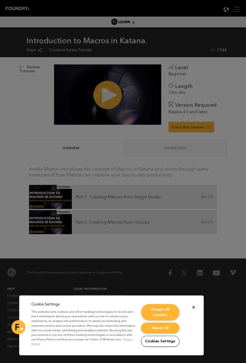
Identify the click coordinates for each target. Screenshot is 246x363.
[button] (18, 327)
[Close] (193, 307)
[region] (111, 325)
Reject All (160, 328)
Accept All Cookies (160, 312)
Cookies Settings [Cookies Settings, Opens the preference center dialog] (160, 341)
